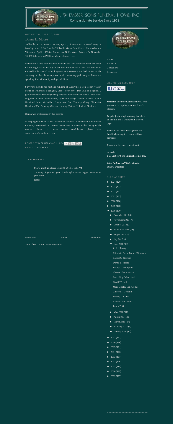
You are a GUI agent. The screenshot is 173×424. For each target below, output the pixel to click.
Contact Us (112, 67)
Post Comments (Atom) (50, 244)
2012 (113, 361)
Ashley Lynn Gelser (122, 301)
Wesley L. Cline (120, 296)
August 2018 (120, 234)
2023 (113, 186)
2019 (113, 205)
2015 (113, 347)
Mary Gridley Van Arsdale (125, 286)
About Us (111, 63)
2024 (113, 181)
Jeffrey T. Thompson (123, 267)
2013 (113, 356)
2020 (113, 201)
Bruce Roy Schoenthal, (124, 277)
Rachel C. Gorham (122, 257)
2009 (113, 376)
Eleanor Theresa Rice (123, 272)
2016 (113, 342)
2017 (113, 337)
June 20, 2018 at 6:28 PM (70, 167)
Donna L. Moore (121, 262)
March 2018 (120, 321)
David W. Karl (120, 282)
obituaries (41, 147)
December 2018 (122, 215)
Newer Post (30, 237)
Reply (37, 179)
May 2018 (119, 312)
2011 (113, 366)
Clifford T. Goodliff (122, 291)
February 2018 (121, 326)
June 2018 (119, 244)
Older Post (96, 237)
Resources (112, 72)
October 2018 (120, 224)
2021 (113, 196)
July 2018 (119, 239)
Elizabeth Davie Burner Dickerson (129, 253)
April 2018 (119, 316)
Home (64, 237)
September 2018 (122, 229)
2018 (113, 210)
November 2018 (122, 219)
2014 (113, 352)
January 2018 (120, 331)
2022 (113, 191)
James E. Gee (119, 306)
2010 (113, 371)
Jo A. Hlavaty (119, 248)
